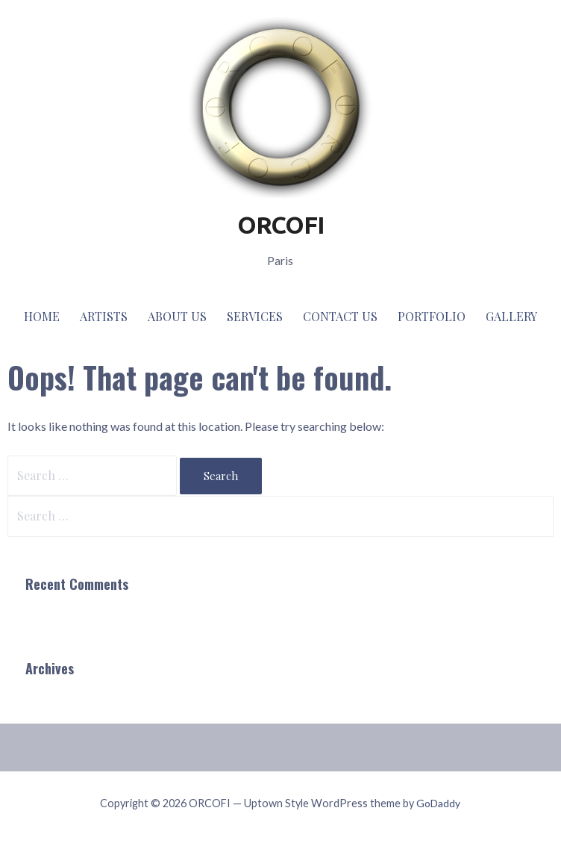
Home (42, 316)
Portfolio (432, 316)
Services (255, 316)
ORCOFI (280, 224)
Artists (104, 316)
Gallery (511, 316)
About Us (177, 316)
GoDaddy (438, 803)
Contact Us (340, 316)
